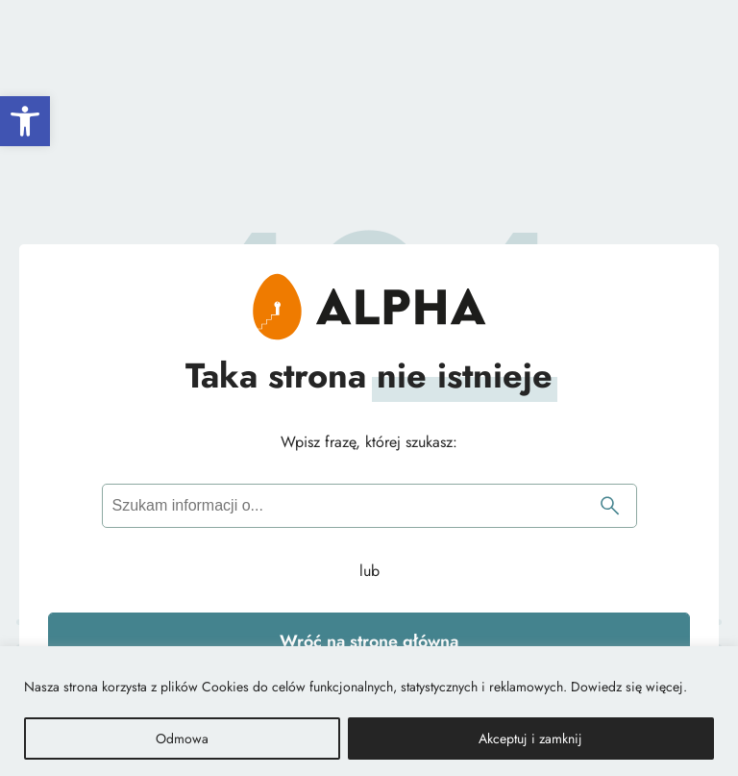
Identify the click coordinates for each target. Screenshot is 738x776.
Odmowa (182, 738)
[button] (25, 121)
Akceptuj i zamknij (530, 738)
